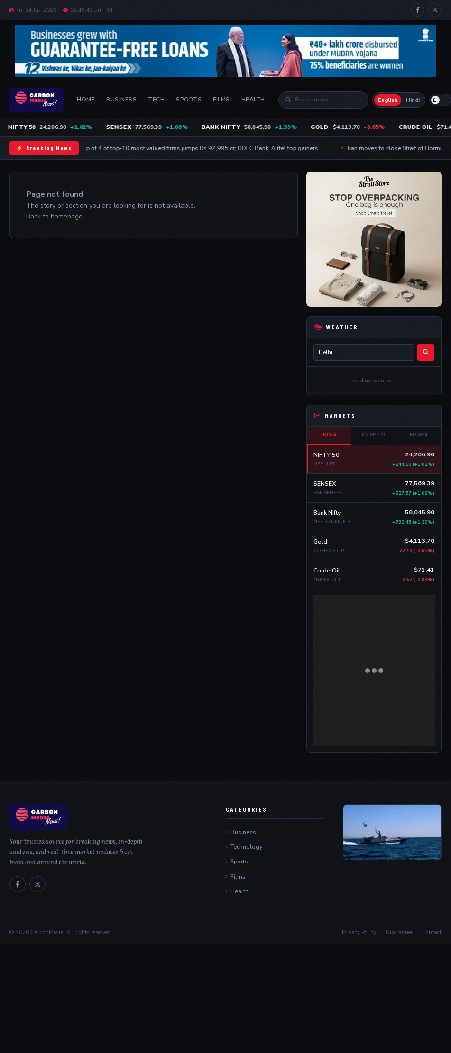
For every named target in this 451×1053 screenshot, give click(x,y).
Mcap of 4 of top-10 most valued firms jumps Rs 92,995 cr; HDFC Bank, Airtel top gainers (199, 148)
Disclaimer (399, 932)
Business (121, 99)
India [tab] (329, 434)
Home (86, 99)
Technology (246, 847)
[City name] (363, 352)
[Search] (328, 99)
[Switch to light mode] (440, 100)
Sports (189, 99)
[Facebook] (417, 10)
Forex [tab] (419, 434)
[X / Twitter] (435, 10)
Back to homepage (54, 216)
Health (253, 99)
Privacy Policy (359, 932)
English (387, 100)
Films (221, 99)
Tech (156, 99)
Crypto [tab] (374, 434)
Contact (432, 932)
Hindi (413, 100)
